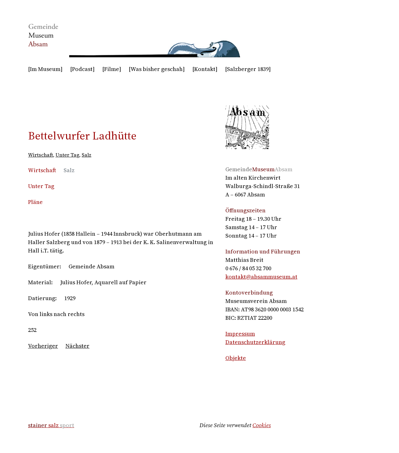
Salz (86, 154)
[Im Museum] (45, 69)
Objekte (235, 358)
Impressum (240, 333)
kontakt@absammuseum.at (261, 277)
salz (51, 425)
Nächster (77, 346)
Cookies (261, 425)
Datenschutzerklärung (255, 342)
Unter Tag (67, 154)
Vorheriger (43, 346)
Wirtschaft (40, 154)
